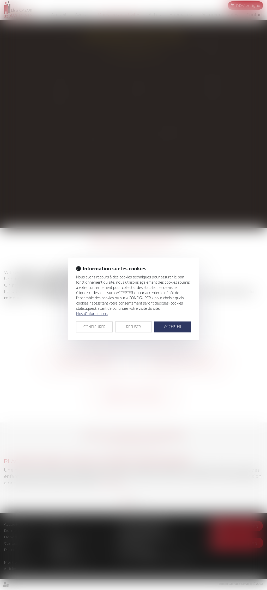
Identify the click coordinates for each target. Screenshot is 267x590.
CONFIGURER (94, 326)
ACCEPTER (172, 326)
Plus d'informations (92, 313)
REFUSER (133, 326)
